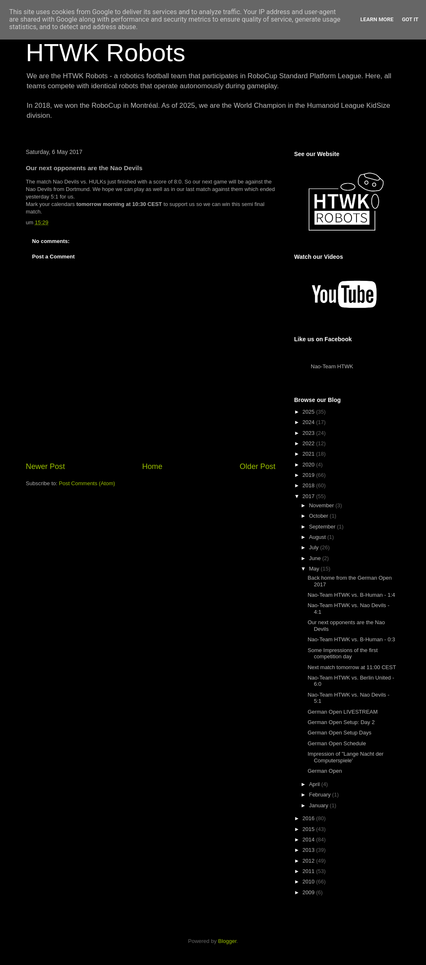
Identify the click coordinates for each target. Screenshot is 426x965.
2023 (309, 433)
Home (152, 466)
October (319, 516)
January (319, 805)
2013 (309, 850)
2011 (309, 871)
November (322, 505)
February (320, 794)
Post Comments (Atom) (87, 483)
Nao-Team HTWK (332, 366)
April (315, 784)
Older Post (257, 466)
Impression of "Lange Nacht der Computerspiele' (345, 757)
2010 (309, 881)
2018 (309, 485)
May (315, 569)
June (315, 558)
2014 (309, 839)
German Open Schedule (336, 743)
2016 (309, 818)
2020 (309, 464)
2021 (309, 454)
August (318, 537)
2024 (309, 422)
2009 (309, 892)
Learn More (377, 19)
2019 (309, 475)
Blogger (227, 941)
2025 (309, 412)
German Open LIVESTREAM (342, 712)
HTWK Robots (105, 53)
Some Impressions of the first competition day (342, 653)
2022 (309, 443)
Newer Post (45, 466)
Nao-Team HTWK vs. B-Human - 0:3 (351, 639)
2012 (309, 861)
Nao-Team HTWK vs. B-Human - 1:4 (351, 595)
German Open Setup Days (339, 732)
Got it (410, 19)
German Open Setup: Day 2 (340, 722)
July (314, 547)
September (323, 526)
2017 (309, 496)
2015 (309, 829)
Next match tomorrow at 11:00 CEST (351, 667)
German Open (324, 771)
